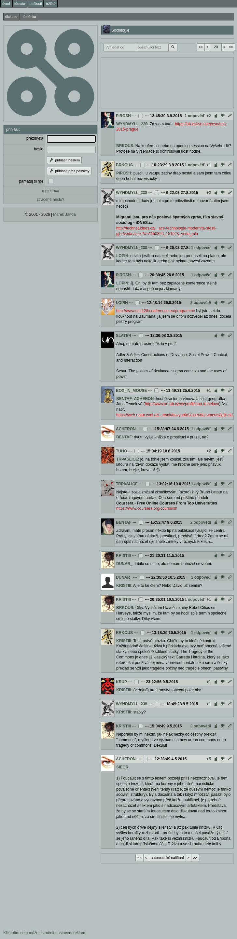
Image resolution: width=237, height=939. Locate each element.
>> (231, 47)
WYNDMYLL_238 (131, 124)
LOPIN (122, 256)
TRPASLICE (127, 459)
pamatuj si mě (31, 181)
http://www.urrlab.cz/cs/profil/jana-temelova (182, 404)
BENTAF (124, 398)
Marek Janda (64, 214)
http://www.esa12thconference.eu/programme (155, 311)
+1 (208, 165)
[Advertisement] (156, 82)
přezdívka (34, 138)
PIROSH (123, 116)
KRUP (121, 682)
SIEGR (122, 767)
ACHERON (144, 398)
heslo (38, 149)
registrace (50, 190)
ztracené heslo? (50, 199)
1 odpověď (194, 116)
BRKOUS (124, 146)
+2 (208, 116)
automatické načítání (167, 858)
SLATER (123, 335)
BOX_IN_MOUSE (131, 390)
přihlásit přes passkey (69, 170)
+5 (208, 759)
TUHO (121, 451)
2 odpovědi (200, 302)
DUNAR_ (124, 563)
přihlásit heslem (64, 160)
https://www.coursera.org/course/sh (146, 508)
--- (134, 116)
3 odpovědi (200, 726)
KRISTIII (123, 555)
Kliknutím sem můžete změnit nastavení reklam (44, 933)
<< (201, 47)
